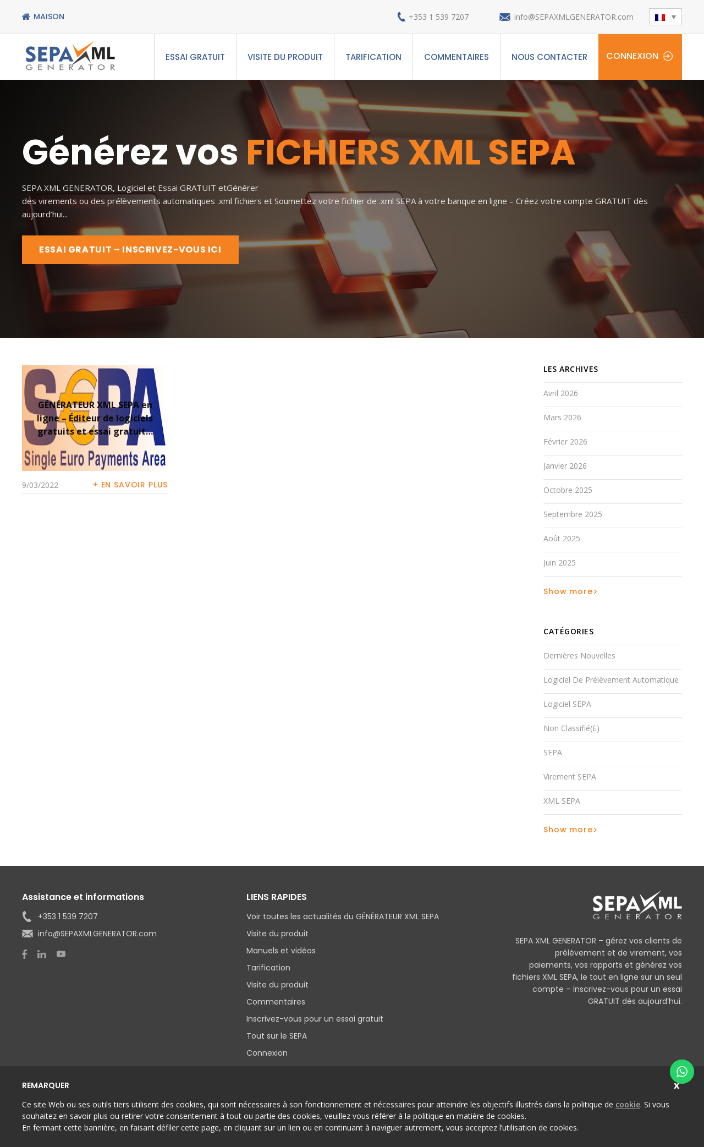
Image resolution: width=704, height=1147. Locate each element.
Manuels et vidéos (281, 950)
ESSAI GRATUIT (195, 57)
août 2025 (561, 538)
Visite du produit (285, 57)
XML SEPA (561, 800)
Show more (568, 591)
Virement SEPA (569, 776)
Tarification (373, 57)
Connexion (632, 56)
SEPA (552, 752)
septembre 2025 (572, 514)
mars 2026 (562, 417)
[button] (665, 16)
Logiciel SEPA (567, 704)
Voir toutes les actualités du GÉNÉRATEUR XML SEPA (342, 916)
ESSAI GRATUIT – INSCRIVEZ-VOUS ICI (130, 249)
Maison (49, 16)
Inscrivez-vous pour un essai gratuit (314, 1018)
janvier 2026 (565, 465)
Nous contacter (549, 57)
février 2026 (565, 441)
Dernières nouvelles (579, 655)
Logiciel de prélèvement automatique (611, 679)
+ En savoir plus (130, 484)
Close (678, 1084)
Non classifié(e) (571, 728)
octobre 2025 (567, 490)
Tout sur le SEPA (276, 1035)
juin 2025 (559, 562)
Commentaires (456, 57)
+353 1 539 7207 (439, 17)
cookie (627, 1104)
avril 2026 (560, 393)
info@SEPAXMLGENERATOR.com (574, 17)
